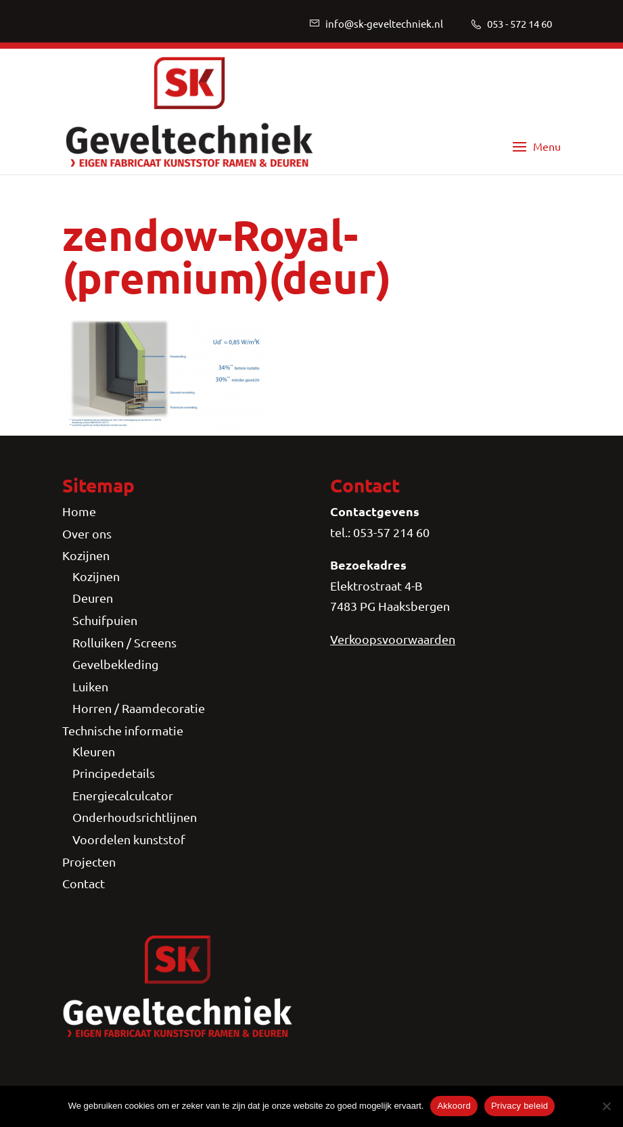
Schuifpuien (104, 620)
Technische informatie (122, 730)
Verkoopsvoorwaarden (392, 639)
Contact (83, 883)
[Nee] (606, 1106)
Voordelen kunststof (128, 839)
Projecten (89, 861)
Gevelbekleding (115, 664)
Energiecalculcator (122, 795)
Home (79, 511)
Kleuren (93, 751)
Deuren (92, 598)
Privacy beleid (519, 1106)
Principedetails (113, 773)
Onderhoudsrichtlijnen (134, 817)
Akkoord (453, 1106)
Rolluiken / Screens (124, 642)
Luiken (90, 686)
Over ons (87, 533)
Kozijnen (86, 555)
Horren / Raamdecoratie (138, 708)
